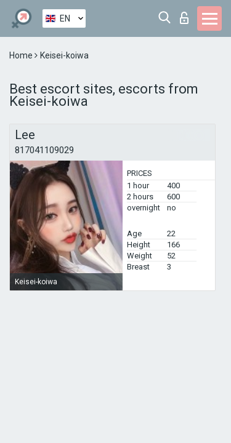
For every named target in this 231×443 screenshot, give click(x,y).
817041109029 (44, 150)
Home (21, 55)
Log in (184, 18)
